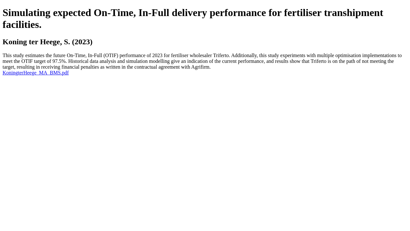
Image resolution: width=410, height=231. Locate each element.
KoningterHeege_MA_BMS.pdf (36, 72)
